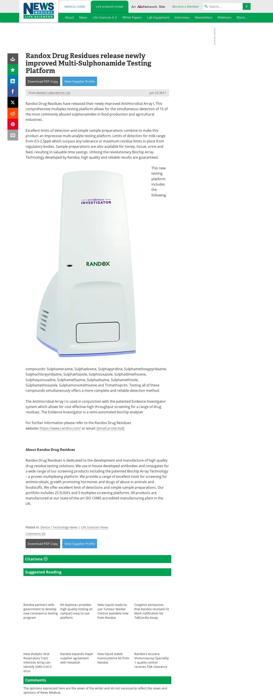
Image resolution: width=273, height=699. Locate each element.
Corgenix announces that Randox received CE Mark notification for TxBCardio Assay (151, 611)
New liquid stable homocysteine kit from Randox (113, 658)
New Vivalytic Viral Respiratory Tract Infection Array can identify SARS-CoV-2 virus (37, 662)
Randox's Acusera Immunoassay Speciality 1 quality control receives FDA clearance (151, 660)
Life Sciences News (94, 527)
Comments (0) (35, 534)
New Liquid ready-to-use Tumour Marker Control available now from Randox (112, 611)
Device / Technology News (59, 527)
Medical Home (74, 7)
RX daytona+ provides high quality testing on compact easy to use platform (76, 611)
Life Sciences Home (109, 7)
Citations (36, 559)
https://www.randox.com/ (60, 428)
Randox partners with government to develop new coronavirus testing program (40, 611)
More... (242, 17)
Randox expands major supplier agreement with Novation (76, 658)
